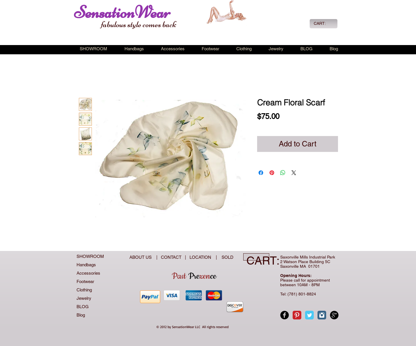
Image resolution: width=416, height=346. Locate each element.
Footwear (85, 281)
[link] (323, 23)
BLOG (83, 306)
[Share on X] (293, 172)
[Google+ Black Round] (334, 315)
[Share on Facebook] (260, 172)
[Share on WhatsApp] (282, 172)
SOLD (226, 257)
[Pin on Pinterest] (271, 172)
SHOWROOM (90, 256)
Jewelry (84, 298)
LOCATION (201, 257)
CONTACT (172, 257)
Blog (81, 314)
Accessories (88, 273)
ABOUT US (141, 257)
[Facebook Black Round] (284, 315)
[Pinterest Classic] (297, 315)
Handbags (86, 264)
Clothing (84, 289)
